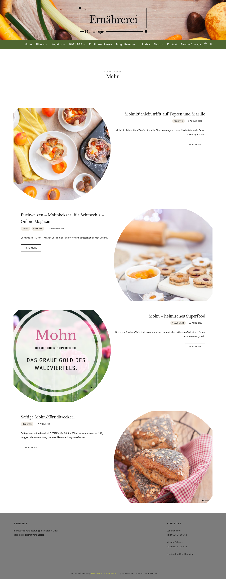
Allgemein (178, 323)
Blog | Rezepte (125, 44)
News (25, 228)
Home (29, 44)
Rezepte (178, 121)
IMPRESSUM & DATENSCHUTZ (105, 574)
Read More (195, 144)
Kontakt (172, 44)
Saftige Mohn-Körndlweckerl (48, 417)
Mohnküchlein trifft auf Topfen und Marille (165, 114)
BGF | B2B (75, 44)
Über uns (42, 44)
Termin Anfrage (191, 44)
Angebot (56, 44)
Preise (146, 44)
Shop (157, 44)
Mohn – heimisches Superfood (177, 316)
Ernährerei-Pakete (101, 44)
